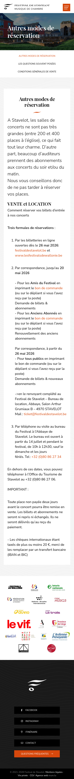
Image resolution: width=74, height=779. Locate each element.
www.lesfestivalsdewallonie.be (38, 255)
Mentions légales (54, 772)
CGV (32, 775)
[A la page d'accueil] (27, 6)
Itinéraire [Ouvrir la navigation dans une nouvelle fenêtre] (31, 731)
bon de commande (49, 288)
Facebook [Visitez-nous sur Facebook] (31, 710)
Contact (30, 742)
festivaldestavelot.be (30, 250)
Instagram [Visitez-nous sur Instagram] (31, 721)
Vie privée (23, 775)
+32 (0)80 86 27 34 (46, 457)
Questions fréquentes (35, 753)
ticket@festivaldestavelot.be (45, 414)
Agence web (42, 775)
